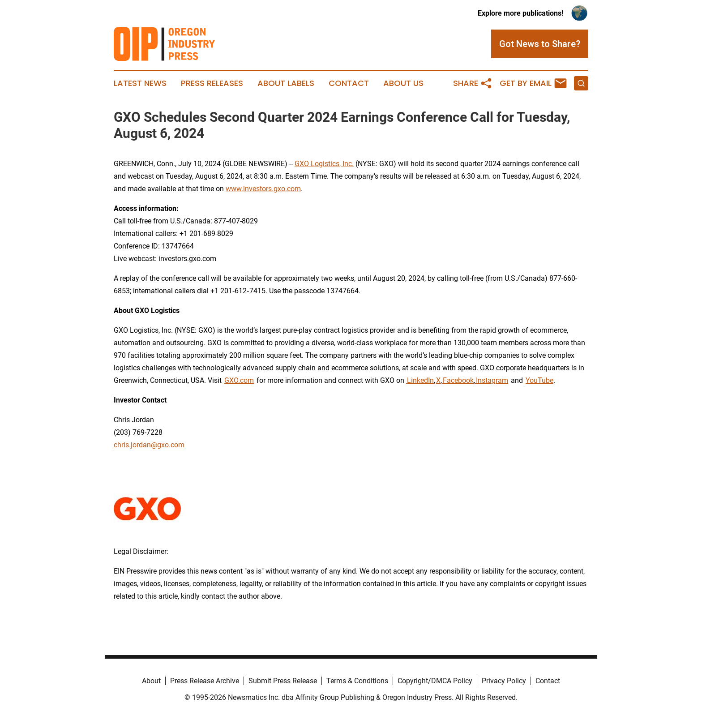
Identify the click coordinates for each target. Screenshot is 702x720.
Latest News (140, 83)
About (151, 681)
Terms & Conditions (357, 681)
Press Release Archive (204, 681)
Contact (349, 83)
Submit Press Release (282, 681)
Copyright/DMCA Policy (435, 681)
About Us (403, 83)
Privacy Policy (504, 681)
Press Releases (212, 83)
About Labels (285, 83)
